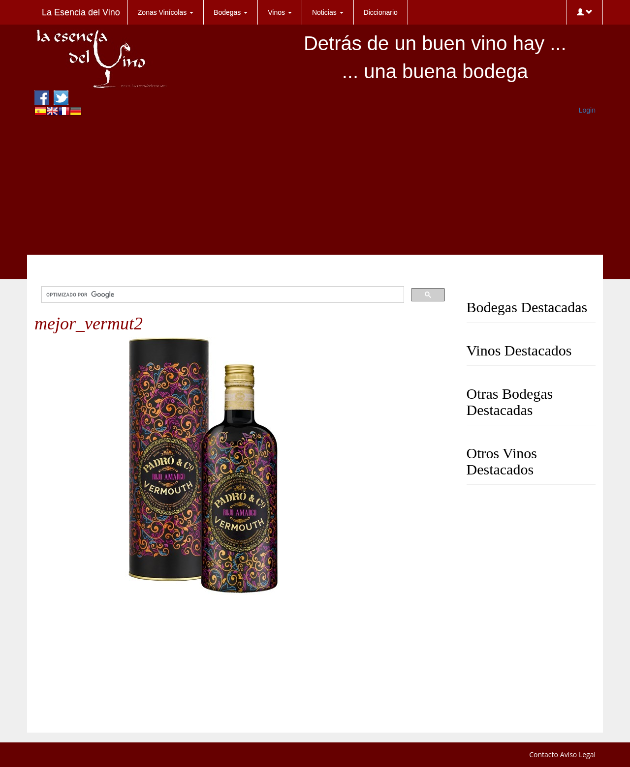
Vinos (280, 12)
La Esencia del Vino (81, 12)
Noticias (328, 12)
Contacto (543, 754)
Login (587, 110)
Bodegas (231, 12)
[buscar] (221, 294)
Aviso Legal (578, 754)
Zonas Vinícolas (165, 12)
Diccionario (381, 12)
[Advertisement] (315, 186)
